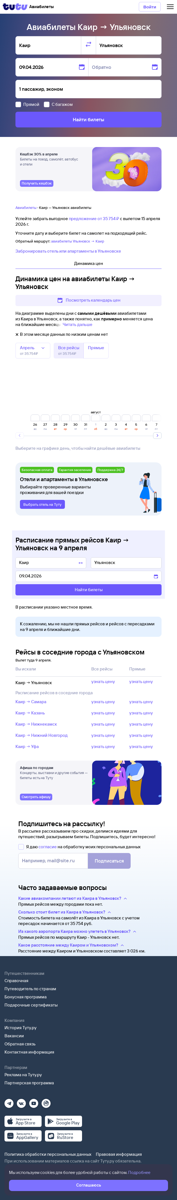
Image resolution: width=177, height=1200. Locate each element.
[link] (36, 183)
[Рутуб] (46, 1101)
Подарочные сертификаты (31, 1005)
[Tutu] (15, 6)
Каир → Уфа (27, 746)
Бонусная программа (25, 996)
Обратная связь (20, 1044)
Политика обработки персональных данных (47, 1154)
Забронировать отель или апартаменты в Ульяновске (68, 251)
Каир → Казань (30, 713)
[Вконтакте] (21, 1101)
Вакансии (14, 1035)
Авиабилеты (26, 207)
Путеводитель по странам (30, 988)
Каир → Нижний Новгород (41, 735)
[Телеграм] (8, 1101)
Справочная (16, 980)
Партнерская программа (29, 1082)
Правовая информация (119, 1154)
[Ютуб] (33, 1101)
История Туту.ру (20, 1027)
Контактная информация (29, 1052)
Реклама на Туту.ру (23, 1074)
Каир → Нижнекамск (36, 724)
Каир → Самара (30, 701)
